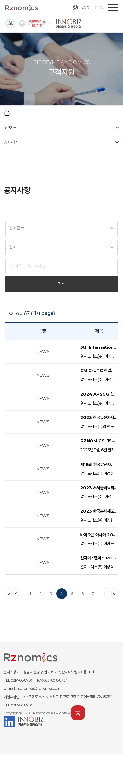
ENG (99, 7)
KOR (84, 7)
